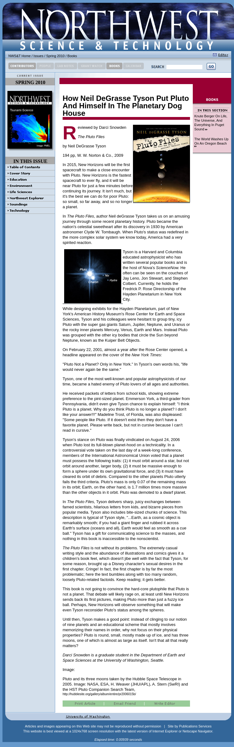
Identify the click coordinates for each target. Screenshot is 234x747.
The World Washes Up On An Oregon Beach (211, 142)
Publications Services (195, 726)
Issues (38, 56)
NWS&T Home (19, 56)
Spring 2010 (55, 56)
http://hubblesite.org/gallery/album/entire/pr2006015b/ (99, 694)
